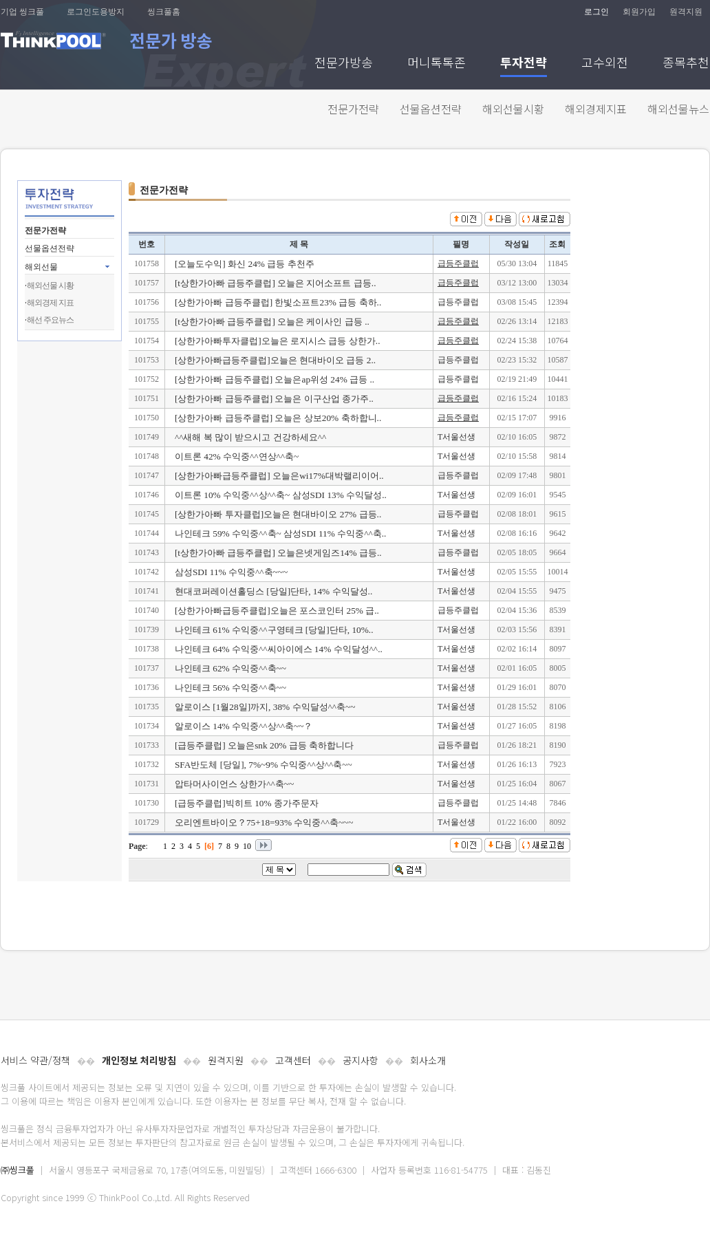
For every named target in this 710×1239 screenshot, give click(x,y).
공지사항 (360, 1060)
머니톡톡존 (436, 63)
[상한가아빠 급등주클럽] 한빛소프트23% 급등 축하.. (278, 302)
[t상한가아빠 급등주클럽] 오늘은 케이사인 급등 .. (272, 321)
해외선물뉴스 (678, 108)
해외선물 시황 (50, 285)
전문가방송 (343, 63)
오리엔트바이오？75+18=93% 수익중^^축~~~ (264, 822)
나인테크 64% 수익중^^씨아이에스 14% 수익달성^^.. (279, 649)
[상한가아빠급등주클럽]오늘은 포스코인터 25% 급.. (277, 610)
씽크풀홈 (163, 12)
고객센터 (293, 1060)
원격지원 (685, 12)
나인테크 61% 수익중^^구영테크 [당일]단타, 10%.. (274, 630)
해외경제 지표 (50, 303)
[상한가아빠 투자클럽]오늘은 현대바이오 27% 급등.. (278, 514)
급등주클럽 (458, 263)
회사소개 (428, 1060)
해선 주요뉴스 (50, 320)
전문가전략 (353, 108)
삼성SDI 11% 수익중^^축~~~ (231, 572)
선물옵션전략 (431, 108)
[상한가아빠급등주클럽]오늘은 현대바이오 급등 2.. (275, 360)
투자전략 (523, 63)
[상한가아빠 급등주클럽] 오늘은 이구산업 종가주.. (274, 399)
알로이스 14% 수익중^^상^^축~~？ (244, 726)
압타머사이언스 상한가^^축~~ (234, 784)
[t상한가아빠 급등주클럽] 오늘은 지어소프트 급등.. (275, 283)
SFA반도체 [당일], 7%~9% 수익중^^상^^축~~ (263, 764)
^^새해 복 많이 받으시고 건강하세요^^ (250, 437)
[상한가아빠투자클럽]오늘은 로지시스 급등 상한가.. (277, 341)
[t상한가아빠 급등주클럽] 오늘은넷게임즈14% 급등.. (278, 553)
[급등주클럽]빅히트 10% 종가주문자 (247, 803)
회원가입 (639, 12)
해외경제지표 (596, 108)
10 (247, 846)
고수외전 (604, 63)
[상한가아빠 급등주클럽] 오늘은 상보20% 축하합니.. (278, 418)
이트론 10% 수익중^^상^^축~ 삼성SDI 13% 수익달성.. (281, 495)
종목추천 (686, 63)
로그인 (596, 12)
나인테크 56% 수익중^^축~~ (230, 687)
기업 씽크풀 (22, 12)
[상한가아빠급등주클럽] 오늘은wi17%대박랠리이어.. (279, 476)
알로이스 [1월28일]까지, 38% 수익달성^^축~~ (265, 707)
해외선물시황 (513, 108)
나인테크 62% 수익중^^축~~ (230, 668)
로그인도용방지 (96, 12)
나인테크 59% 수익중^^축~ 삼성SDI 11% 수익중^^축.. (280, 533)
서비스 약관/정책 (35, 1060)
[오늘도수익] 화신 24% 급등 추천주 (244, 264)
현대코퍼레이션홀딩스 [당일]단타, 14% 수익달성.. (273, 591)
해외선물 (41, 267)
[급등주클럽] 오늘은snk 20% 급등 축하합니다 (264, 745)
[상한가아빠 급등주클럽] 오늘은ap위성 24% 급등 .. (274, 379)
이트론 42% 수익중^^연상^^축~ (237, 456)
